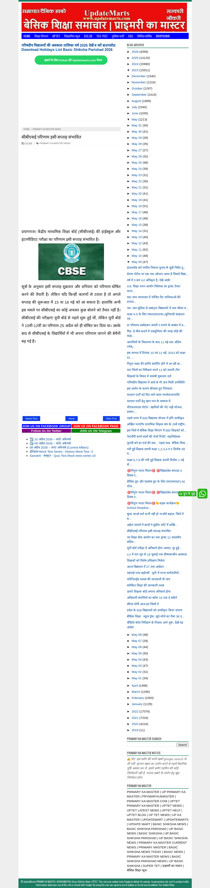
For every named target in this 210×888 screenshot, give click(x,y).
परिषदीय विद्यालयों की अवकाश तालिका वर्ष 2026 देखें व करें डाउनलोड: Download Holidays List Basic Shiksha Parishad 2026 (69, 47)
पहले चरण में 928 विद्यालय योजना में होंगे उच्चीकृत (155, 418)
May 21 (137, 187)
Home (27, 36)
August (137, 101)
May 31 (137, 125)
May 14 (137, 231)
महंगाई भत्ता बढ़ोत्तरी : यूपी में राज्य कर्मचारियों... (154, 573)
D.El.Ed (88, 36)
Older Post (111, 418)
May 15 (137, 224)
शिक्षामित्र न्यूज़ (72, 36)
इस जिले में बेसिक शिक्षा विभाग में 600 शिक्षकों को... (157, 430)
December (139, 76)
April (135, 685)
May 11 (137, 249)
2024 (135, 64)
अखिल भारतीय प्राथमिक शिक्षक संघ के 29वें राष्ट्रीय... (157, 424)
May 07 (137, 640)
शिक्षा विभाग (41, 36)
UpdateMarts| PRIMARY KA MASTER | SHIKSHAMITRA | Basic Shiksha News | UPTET (60, 881)
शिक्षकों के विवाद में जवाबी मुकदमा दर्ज (149, 376)
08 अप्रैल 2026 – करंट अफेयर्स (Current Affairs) (59, 447)
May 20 (137, 193)
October (138, 88)
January (138, 704)
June (135, 113)
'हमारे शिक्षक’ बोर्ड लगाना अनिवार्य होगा (149, 591)
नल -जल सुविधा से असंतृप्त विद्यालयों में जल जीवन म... (158, 308)
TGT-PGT (102, 36)
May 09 (137, 262)
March (136, 691)
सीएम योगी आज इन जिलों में (143, 604)
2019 (135, 730)
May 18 (137, 206)
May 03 (137, 665)
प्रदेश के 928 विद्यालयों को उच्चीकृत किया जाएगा (154, 610)
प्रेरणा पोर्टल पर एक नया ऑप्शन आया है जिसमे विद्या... (157, 274)
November (139, 82)
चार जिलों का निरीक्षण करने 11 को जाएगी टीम (153, 370)
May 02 (137, 671)
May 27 (137, 150)
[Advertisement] (71, 96)
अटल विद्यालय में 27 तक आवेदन (145, 566)
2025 (135, 58)
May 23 (137, 175)
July (135, 107)
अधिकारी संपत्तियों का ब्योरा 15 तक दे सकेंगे (152, 597)
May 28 (137, 144)
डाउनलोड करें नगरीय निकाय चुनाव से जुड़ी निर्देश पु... (156, 267)
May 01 (137, 678)
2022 (135, 711)
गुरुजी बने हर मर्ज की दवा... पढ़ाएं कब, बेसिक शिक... (157, 443)
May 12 (137, 243)
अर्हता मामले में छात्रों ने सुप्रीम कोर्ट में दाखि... (152, 525)
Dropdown (163, 36)
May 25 (137, 162)
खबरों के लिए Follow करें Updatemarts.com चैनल (73, 60)
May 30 (137, 131)
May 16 (137, 218)
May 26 (137, 156)
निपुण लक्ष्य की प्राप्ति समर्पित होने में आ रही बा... (155, 363)
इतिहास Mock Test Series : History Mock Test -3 (61, 451)
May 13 (137, 237)
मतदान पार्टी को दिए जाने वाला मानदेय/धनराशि (153, 394)
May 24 (137, 168)
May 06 (137, 647)
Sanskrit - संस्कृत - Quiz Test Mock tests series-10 (63, 455)
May (135, 119)
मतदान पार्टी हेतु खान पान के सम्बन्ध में (148, 401)
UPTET (56, 36)
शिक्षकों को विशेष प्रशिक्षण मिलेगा (146, 560)
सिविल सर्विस (144, 36)
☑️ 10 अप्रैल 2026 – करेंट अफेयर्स (50, 439)
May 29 (137, 137)
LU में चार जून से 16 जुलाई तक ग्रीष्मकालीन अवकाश (157, 554)
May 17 (137, 212)
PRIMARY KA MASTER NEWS (53, 143)
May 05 (137, 653)
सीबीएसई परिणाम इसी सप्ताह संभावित (51, 136)
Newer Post (31, 418)
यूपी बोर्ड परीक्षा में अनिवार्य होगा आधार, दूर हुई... (154, 548)
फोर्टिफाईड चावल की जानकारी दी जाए (148, 579)
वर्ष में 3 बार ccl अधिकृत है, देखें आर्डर (148, 280)
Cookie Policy (168, 885)
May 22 (137, 181)
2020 (135, 724)
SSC (130, 36)
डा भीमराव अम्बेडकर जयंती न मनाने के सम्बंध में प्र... (156, 325)
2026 (135, 51)
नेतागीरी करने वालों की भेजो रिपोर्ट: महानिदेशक (153, 436)
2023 (135, 70)
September (140, 94)
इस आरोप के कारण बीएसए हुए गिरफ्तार (149, 388)
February (138, 698)
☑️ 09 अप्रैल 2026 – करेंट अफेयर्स (50, 443)
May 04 (137, 659)
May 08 (137, 634)
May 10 (137, 255)
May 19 (137, 200)
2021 (135, 717)
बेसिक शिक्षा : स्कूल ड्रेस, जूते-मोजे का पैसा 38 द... (156, 616)
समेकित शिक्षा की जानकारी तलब (145, 585)
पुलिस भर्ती (118, 36)
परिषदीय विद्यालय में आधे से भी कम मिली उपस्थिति (156, 382)
